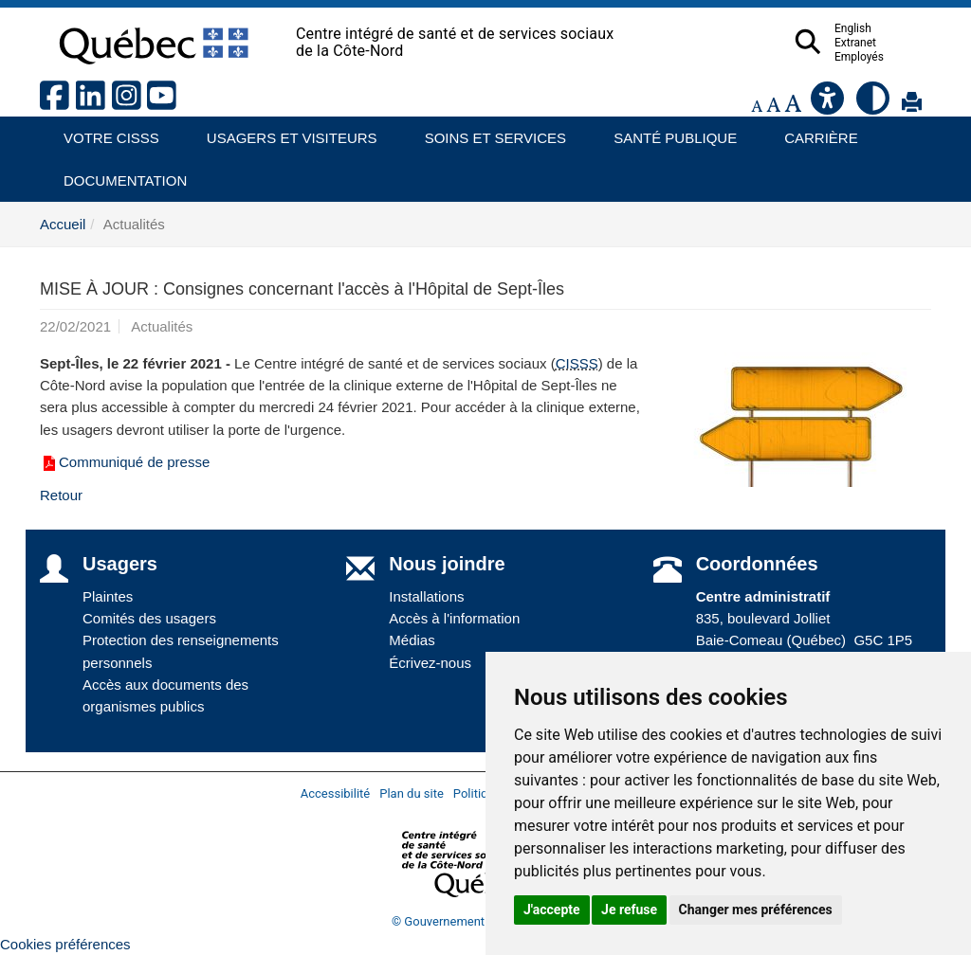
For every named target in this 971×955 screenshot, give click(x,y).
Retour (61, 495)
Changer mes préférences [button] (756, 909)
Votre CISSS (104, 131)
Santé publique (666, 131)
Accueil (62, 224)
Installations (426, 596)
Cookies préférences (65, 944)
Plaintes (107, 596)
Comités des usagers (149, 618)
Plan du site (411, 793)
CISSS (577, 363)
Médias (411, 640)
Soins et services (486, 131)
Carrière (815, 131)
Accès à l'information (454, 618)
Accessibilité (336, 793)
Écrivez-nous (430, 663)
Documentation (116, 174)
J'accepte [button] (551, 909)
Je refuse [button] (629, 909)
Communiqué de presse (125, 462)
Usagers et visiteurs (281, 131)
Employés (896, 56)
